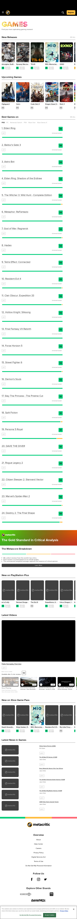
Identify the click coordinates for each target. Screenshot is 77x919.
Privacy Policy (39, 853)
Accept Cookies (49, 915)
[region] (38, 912)
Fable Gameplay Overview (11, 664)
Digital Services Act (39, 857)
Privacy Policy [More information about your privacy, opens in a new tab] (64, 911)
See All (72, 37)
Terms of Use (38, 861)
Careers (38, 848)
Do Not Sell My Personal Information (38, 866)
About (38, 840)
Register (71, 12)
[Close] (73, 909)
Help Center (38, 844)
